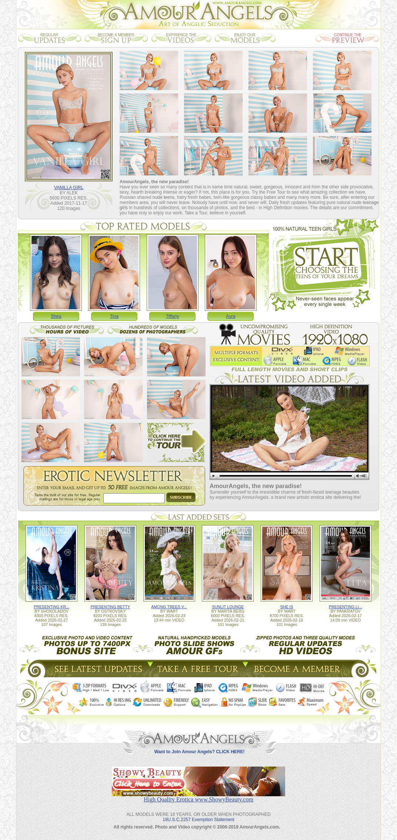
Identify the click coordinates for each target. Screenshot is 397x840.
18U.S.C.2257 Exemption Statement (198, 819)
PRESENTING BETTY (110, 607)
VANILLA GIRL (68, 187)
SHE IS (286, 607)
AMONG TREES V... (169, 607)
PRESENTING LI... (345, 607)
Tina (114, 316)
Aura (230, 316)
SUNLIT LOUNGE (228, 607)
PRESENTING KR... (51, 607)
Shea (56, 316)
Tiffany (172, 316)
